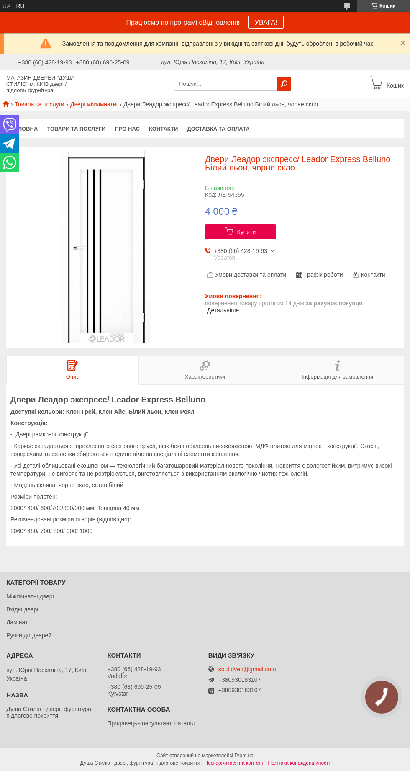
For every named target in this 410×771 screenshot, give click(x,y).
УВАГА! (266, 22)
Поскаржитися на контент (234, 763)
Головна (24, 129)
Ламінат (17, 622)
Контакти (163, 129)
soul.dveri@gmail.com (247, 669)
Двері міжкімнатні (94, 104)
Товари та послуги (39, 104)
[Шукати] (284, 84)
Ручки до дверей (28, 635)
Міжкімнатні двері (30, 596)
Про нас (127, 129)
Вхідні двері (22, 609)
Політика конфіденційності (299, 763)
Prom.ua (244, 755)
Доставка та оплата (218, 129)
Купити (246, 232)
